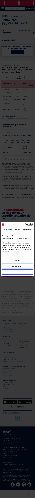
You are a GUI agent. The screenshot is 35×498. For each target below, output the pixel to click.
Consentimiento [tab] (7, 229)
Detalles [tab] (18, 229)
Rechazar (17, 272)
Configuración (17, 266)
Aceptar (17, 260)
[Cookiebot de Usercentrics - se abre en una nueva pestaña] (25, 224)
